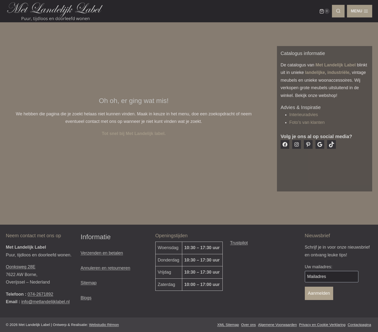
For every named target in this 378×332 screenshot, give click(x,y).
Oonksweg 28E (20, 266)
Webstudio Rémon (104, 325)
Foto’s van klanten (307, 122)
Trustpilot (239, 242)
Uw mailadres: (318, 266)
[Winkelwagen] (324, 11)
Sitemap (88, 282)
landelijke (315, 72)
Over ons (248, 325)
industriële (338, 72)
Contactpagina (359, 325)
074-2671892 (40, 294)
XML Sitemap (228, 325)
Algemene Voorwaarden (277, 325)
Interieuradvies (303, 114)
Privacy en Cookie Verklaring (322, 325)
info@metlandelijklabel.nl (45, 301)
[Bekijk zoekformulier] (338, 11)
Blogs (85, 297)
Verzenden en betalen (101, 253)
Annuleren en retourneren (105, 268)
